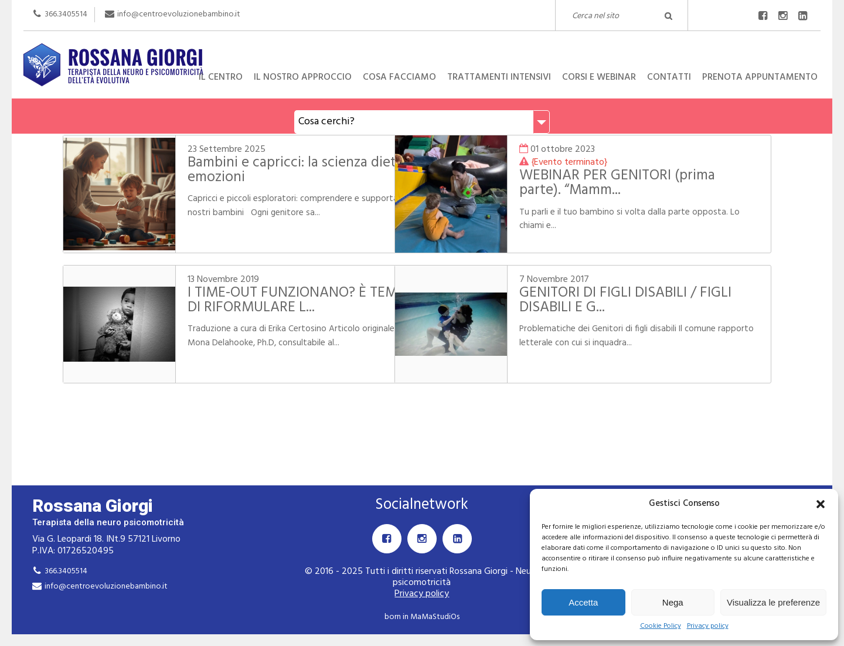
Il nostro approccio (303, 77)
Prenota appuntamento (760, 77)
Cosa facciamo (399, 77)
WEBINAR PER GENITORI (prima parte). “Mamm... (636, 183)
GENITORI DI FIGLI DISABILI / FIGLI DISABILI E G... (645, 300)
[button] (820, 504)
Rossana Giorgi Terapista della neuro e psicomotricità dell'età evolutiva (422, 43)
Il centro (221, 77)
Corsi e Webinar (599, 77)
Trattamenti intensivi (499, 77)
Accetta (583, 602)
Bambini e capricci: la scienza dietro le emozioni (269, 170)
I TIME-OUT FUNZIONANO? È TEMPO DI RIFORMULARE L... (268, 300)
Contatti (669, 77)
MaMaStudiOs (435, 617)
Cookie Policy (660, 626)
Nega (672, 602)
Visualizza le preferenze (773, 602)
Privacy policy (708, 626)
